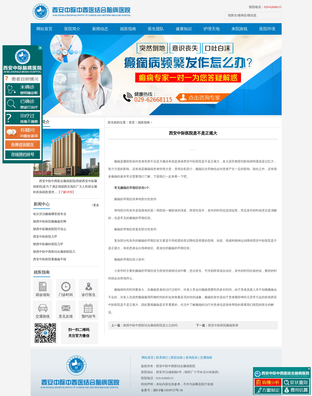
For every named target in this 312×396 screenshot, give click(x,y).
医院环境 (267, 29)
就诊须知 (43, 295)
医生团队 (156, 29)
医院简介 (72, 29)
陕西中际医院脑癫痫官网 (49, 221)
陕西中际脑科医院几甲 (48, 244)
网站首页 (44, 29)
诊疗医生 (89, 295)
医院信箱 (177, 357)
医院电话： (265, 7)
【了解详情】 (66, 192)
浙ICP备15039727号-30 (168, 390)
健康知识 (184, 29)
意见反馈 (66, 316)
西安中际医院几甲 (45, 236)
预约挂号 (89, 316)
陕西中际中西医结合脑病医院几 (54, 251)
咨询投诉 (191, 357)
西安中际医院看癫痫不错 (49, 259)
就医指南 (128, 29)
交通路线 (43, 316)
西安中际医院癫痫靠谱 (223, 325)
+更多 (95, 205)
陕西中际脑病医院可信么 (49, 229)
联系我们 (162, 357)
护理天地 (212, 29)
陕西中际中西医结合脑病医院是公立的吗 (150, 325)
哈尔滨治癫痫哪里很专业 (49, 214)
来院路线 (239, 29)
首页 (132, 122)
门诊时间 (66, 295)
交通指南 (206, 357)
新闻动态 (100, 29)
